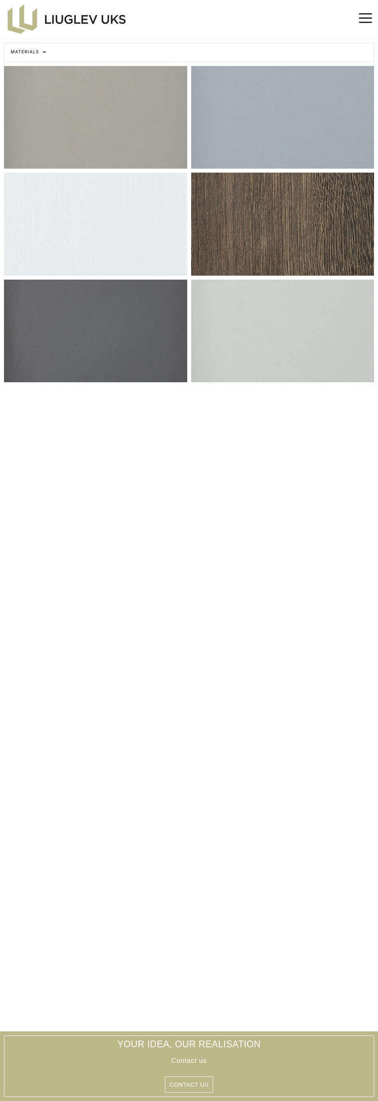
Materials (29, 52)
